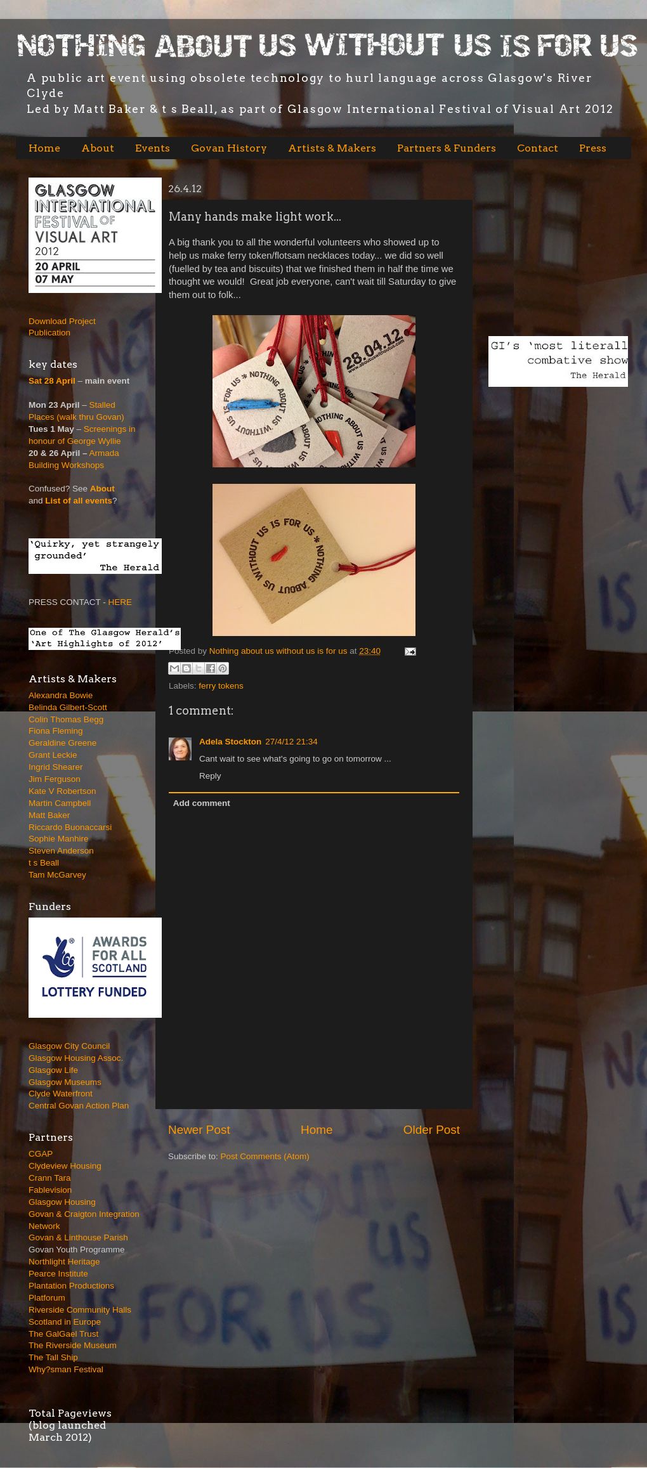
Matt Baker (49, 815)
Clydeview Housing (65, 1166)
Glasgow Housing (62, 1202)
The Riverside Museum (73, 1345)
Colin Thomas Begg (66, 719)
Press (592, 148)
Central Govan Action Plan (79, 1105)
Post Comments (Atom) (265, 1156)
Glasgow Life (53, 1070)
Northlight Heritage (64, 1261)
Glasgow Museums (65, 1082)
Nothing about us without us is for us (279, 651)
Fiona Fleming (56, 731)
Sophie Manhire (59, 838)
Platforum (47, 1297)
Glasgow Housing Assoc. (76, 1058)
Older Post (431, 1129)
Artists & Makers (332, 148)
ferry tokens (221, 686)
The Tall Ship (53, 1357)
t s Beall (44, 862)
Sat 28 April (52, 381)
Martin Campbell (60, 803)
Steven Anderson (61, 850)
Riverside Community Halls (80, 1310)
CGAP (41, 1154)
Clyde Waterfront (61, 1093)
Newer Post (199, 1129)
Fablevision (50, 1190)
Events (152, 148)
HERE (120, 602)
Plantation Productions (71, 1285)
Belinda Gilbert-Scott (68, 707)
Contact (537, 148)
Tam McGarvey (57, 875)
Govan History (229, 148)
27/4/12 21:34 (291, 741)
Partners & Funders (446, 148)
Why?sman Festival (66, 1369)
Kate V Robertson (62, 791)
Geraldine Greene (62, 743)
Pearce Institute (58, 1273)
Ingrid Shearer (56, 767)
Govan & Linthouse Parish (78, 1237)
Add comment (201, 803)
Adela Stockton (230, 741)
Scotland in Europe (65, 1322)
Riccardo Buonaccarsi (70, 827)
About (97, 148)
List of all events (78, 500)
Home (44, 148)
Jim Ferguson (55, 779)
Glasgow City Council (69, 1046)
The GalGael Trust (63, 1334)
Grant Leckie (53, 755)
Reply (210, 776)
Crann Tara (50, 1178)
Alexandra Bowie (61, 695)
